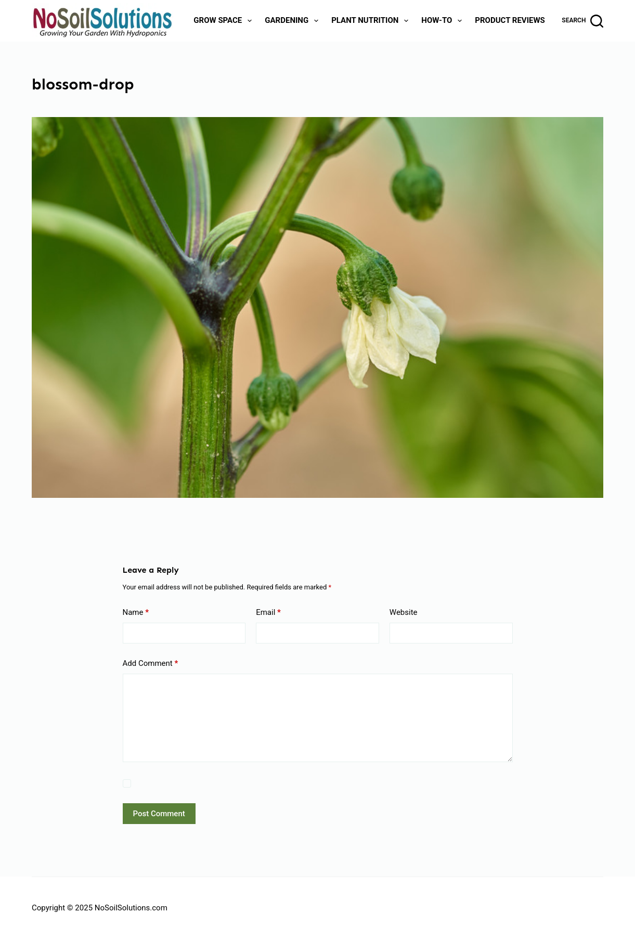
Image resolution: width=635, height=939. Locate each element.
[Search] (582, 21)
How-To (443, 21)
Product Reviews (510, 20)
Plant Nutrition (371, 21)
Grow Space (224, 21)
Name (136, 612)
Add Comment (150, 663)
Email (268, 612)
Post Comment (159, 813)
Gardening (293, 21)
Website (404, 612)
